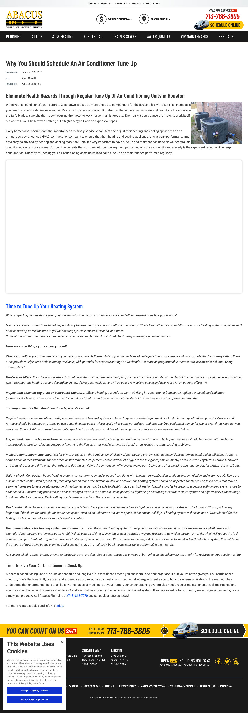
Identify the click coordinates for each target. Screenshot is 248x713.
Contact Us (121, 3)
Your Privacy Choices (182, 686)
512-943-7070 (118, 664)
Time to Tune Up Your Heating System (44, 306)
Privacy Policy (127, 686)
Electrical (93, 36)
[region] (34, 673)
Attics (37, 36)
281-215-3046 (89, 664)
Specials (136, 3)
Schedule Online (225, 25)
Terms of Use (207, 686)
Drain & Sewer (124, 36)
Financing (226, 686)
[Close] (62, 642)
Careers (92, 3)
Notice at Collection (153, 686)
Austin (116, 650)
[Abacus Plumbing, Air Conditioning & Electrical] (24, 19)
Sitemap (109, 686)
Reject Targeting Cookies (34, 699)
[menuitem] (92, 3)
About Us (105, 3)
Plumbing (14, 36)
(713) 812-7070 (77, 595)
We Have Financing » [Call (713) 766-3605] (120, 19)
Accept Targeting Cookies (34, 690)
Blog (60, 605)
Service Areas (153, 3)
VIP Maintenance (195, 36)
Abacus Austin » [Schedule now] (160, 19)
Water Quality (159, 36)
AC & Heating (63, 36)
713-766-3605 (222, 15)
